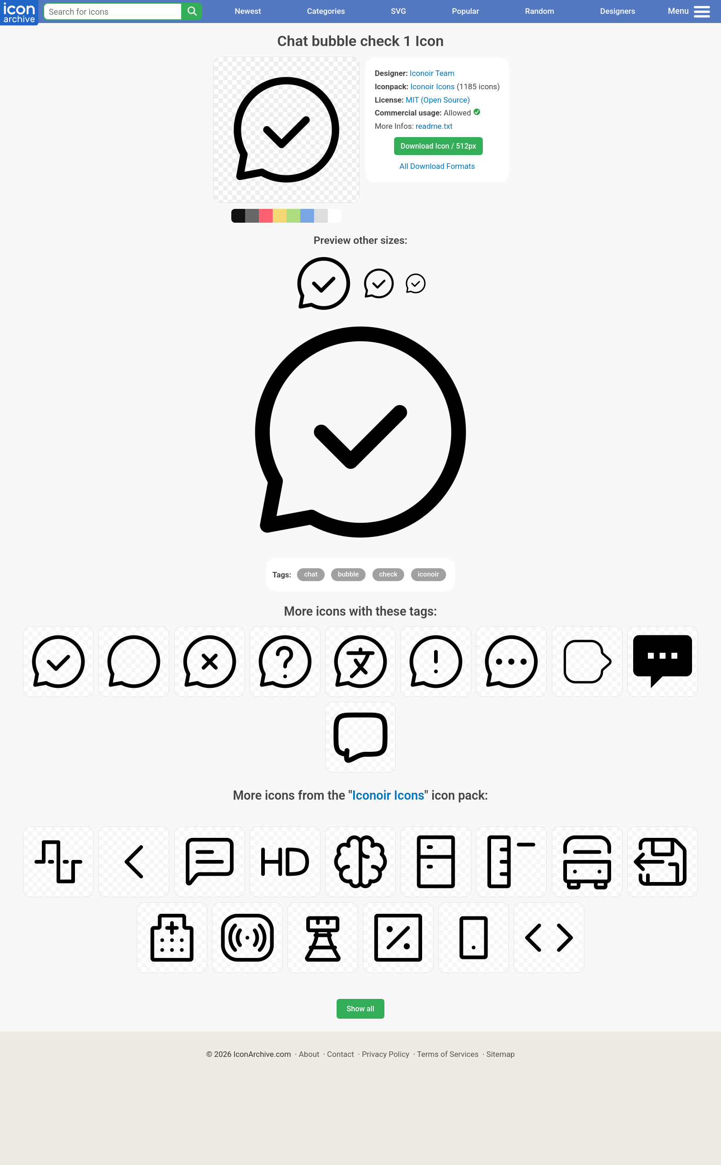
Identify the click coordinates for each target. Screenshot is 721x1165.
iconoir (428, 574)
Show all (360, 1008)
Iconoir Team (432, 73)
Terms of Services (448, 1054)
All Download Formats (437, 166)
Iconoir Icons (433, 86)
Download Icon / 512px (438, 146)
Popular (465, 11)
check (388, 574)
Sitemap (500, 1054)
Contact (340, 1054)
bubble (348, 574)
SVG (398, 11)
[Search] (191, 11)
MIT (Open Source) (438, 99)
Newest (248, 11)
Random (539, 11)
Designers (617, 11)
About (309, 1054)
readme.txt (434, 126)
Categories (326, 11)
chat (310, 574)
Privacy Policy (385, 1054)
